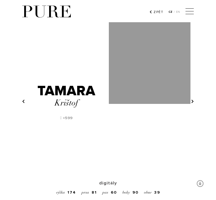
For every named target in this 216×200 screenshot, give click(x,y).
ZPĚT (156, 12)
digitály (108, 183)
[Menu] (189, 12)
